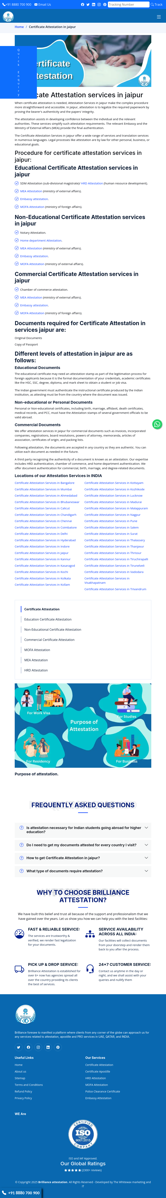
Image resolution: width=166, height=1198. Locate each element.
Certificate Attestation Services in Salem (112, 527)
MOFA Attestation (32, 207)
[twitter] (88, 4)
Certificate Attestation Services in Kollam (42, 584)
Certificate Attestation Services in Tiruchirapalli (116, 559)
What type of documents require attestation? (61, 871)
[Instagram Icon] (38, 1047)
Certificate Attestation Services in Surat (111, 534)
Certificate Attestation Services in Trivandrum (115, 589)
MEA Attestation (31, 191)
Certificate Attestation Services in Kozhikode (115, 489)
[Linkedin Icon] (48, 1047)
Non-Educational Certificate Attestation (52, 629)
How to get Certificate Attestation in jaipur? (60, 858)
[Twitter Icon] (19, 1047)
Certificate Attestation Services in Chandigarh (45, 515)
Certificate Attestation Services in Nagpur (113, 515)
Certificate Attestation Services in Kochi (41, 572)
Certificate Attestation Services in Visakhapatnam (107, 580)
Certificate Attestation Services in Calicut (42, 508)
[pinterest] (104, 4)
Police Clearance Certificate (102, 1091)
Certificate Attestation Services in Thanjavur (114, 546)
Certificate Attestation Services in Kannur (43, 559)
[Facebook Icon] (28, 1047)
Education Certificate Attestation (47, 619)
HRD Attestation (92, 183)
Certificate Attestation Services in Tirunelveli (115, 565)
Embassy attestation (34, 199)
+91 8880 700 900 (16, 4)
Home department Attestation (40, 240)
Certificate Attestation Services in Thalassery (115, 540)
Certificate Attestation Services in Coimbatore (46, 527)
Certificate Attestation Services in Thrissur (113, 553)
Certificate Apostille (97, 1071)
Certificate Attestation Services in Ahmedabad (46, 495)
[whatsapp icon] (157, 424)
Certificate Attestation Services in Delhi (41, 534)
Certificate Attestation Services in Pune (111, 521)
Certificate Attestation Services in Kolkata (43, 578)
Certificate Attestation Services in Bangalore (45, 483)
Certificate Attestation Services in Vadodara (114, 572)
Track (156, 4)
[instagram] (99, 4)
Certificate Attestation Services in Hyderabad (45, 540)
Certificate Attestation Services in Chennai (43, 521)
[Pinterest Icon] (58, 1047)
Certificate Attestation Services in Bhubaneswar (47, 502)
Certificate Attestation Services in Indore (42, 546)
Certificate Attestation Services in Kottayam (114, 483)
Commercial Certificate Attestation (49, 640)
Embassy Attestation (98, 1098)
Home (19, 27)
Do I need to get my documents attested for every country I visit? (78, 845)
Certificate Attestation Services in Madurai (113, 502)
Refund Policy (23, 1091)
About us (20, 1071)
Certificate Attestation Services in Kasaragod (45, 565)
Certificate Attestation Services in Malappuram (116, 508)
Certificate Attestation (41, 609)
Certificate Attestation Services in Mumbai (43, 489)
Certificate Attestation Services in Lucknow (113, 495)
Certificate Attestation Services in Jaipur (41, 553)
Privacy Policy (23, 1098)
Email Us (42, 4)
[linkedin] (93, 4)
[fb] (82, 4)
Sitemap (20, 1078)
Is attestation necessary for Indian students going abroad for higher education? (80, 829)
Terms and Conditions (29, 1084)
